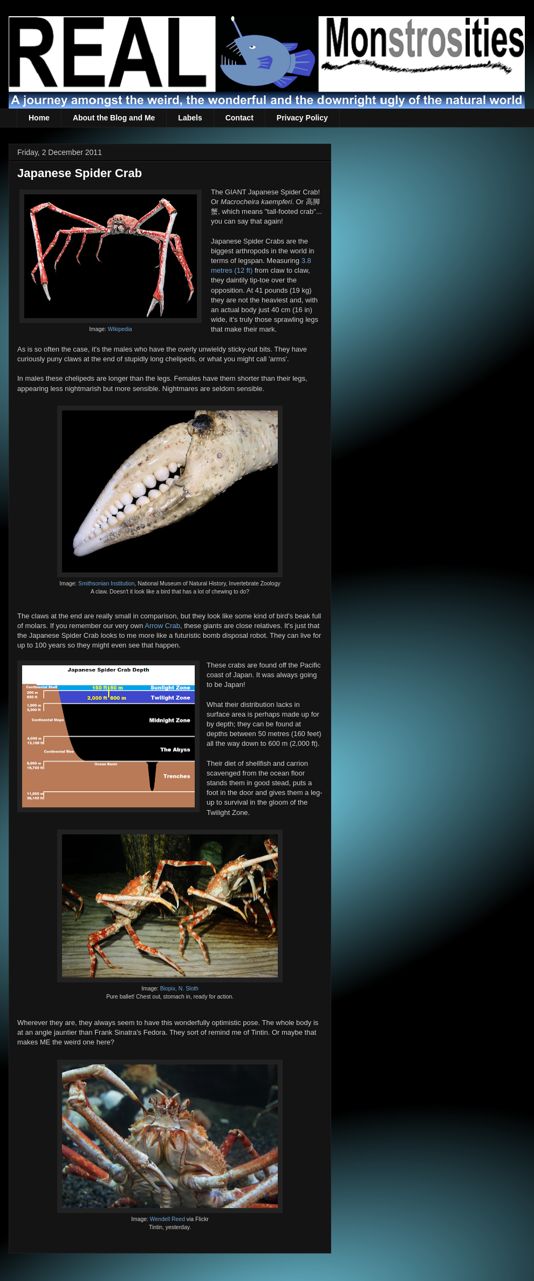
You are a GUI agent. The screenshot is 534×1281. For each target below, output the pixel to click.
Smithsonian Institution (106, 583)
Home (39, 117)
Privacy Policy (302, 117)
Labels (190, 117)
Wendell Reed (167, 1219)
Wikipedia (120, 329)
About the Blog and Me (114, 117)
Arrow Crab (162, 626)
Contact (239, 117)
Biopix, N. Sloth (179, 989)
